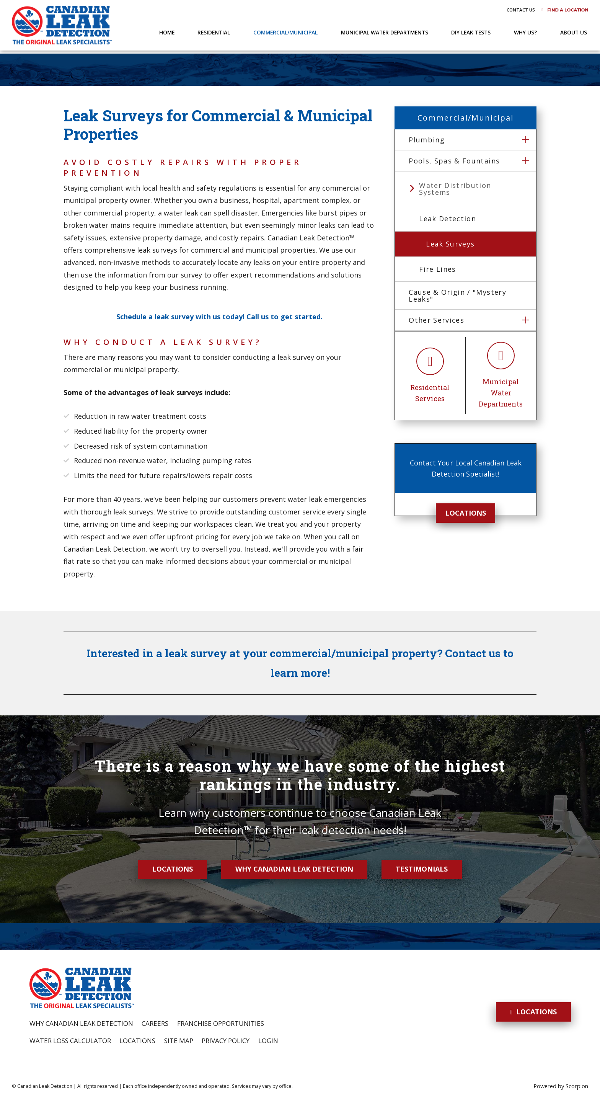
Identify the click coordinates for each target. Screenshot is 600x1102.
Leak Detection (447, 218)
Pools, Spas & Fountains (454, 160)
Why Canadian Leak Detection (294, 868)
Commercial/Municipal (285, 32)
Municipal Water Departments (384, 32)
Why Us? (525, 32)
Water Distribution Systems (455, 189)
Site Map (178, 1040)
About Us (573, 32)
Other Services (436, 320)
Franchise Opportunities (220, 1023)
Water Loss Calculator (70, 1040)
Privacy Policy (225, 1040)
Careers (155, 1023)
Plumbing (427, 139)
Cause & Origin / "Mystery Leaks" (457, 295)
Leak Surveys (450, 243)
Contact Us (521, 10)
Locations (465, 513)
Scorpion (577, 1086)
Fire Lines (437, 269)
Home (166, 32)
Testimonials (422, 868)
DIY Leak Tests (471, 32)
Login (268, 1040)
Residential (213, 32)
